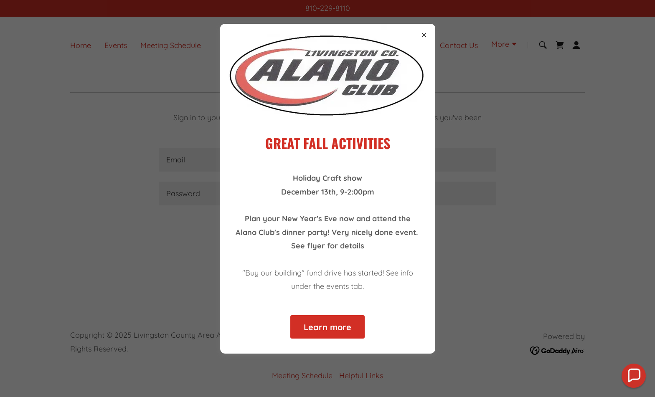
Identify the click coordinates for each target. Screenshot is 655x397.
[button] (634, 376)
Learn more (327, 327)
